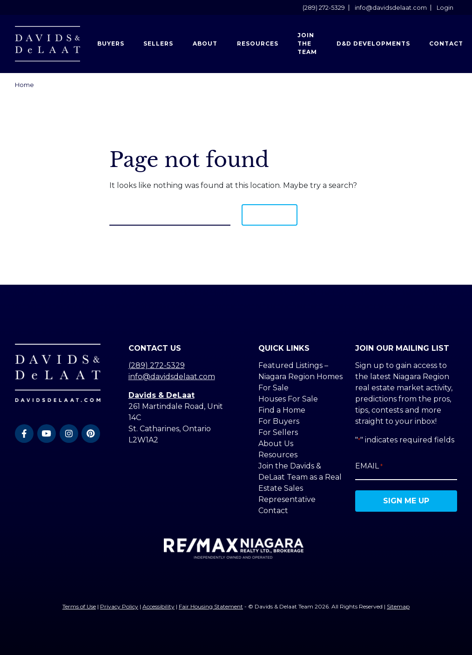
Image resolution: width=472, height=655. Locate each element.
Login (445, 7)
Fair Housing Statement (211, 606)
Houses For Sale (288, 398)
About (205, 43)
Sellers (158, 43)
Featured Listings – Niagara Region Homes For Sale (300, 376)
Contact (273, 510)
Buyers (110, 43)
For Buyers (278, 421)
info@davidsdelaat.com (391, 7)
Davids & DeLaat (161, 395)
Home (24, 84)
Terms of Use (79, 606)
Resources (257, 43)
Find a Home (281, 410)
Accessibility (158, 606)
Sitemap (398, 606)
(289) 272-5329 (324, 7)
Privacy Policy (119, 606)
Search (269, 214)
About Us (275, 443)
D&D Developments (373, 43)
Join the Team (307, 43)
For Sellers (278, 432)
